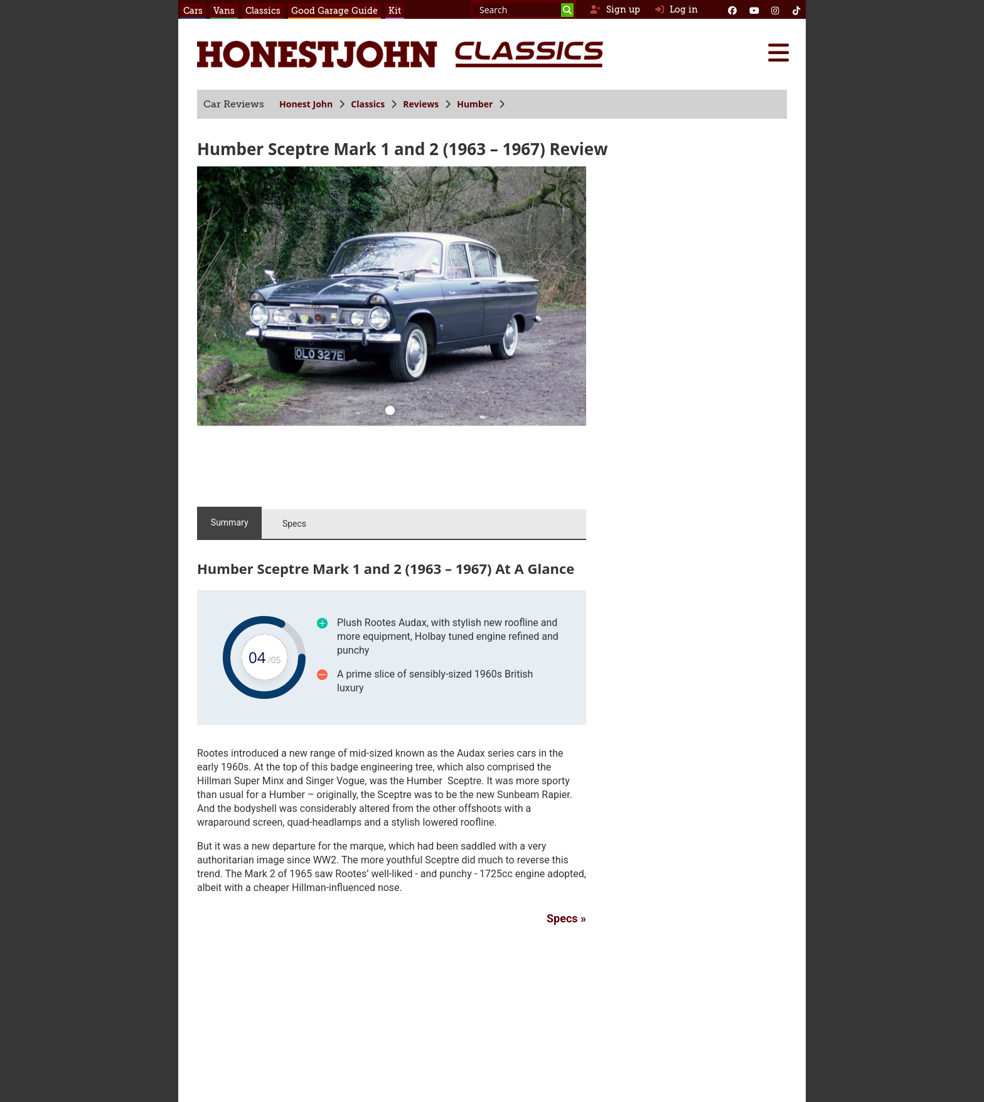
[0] (390, 412)
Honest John (306, 104)
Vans (224, 11)
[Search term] (523, 9)
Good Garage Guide (334, 11)
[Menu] (778, 53)
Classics (263, 11)
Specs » (566, 918)
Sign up (614, 9)
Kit (394, 11)
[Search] (567, 10)
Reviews (421, 104)
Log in (676, 9)
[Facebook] (732, 9)
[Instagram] (775, 9)
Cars (193, 11)
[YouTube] (753, 9)
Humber (475, 104)
